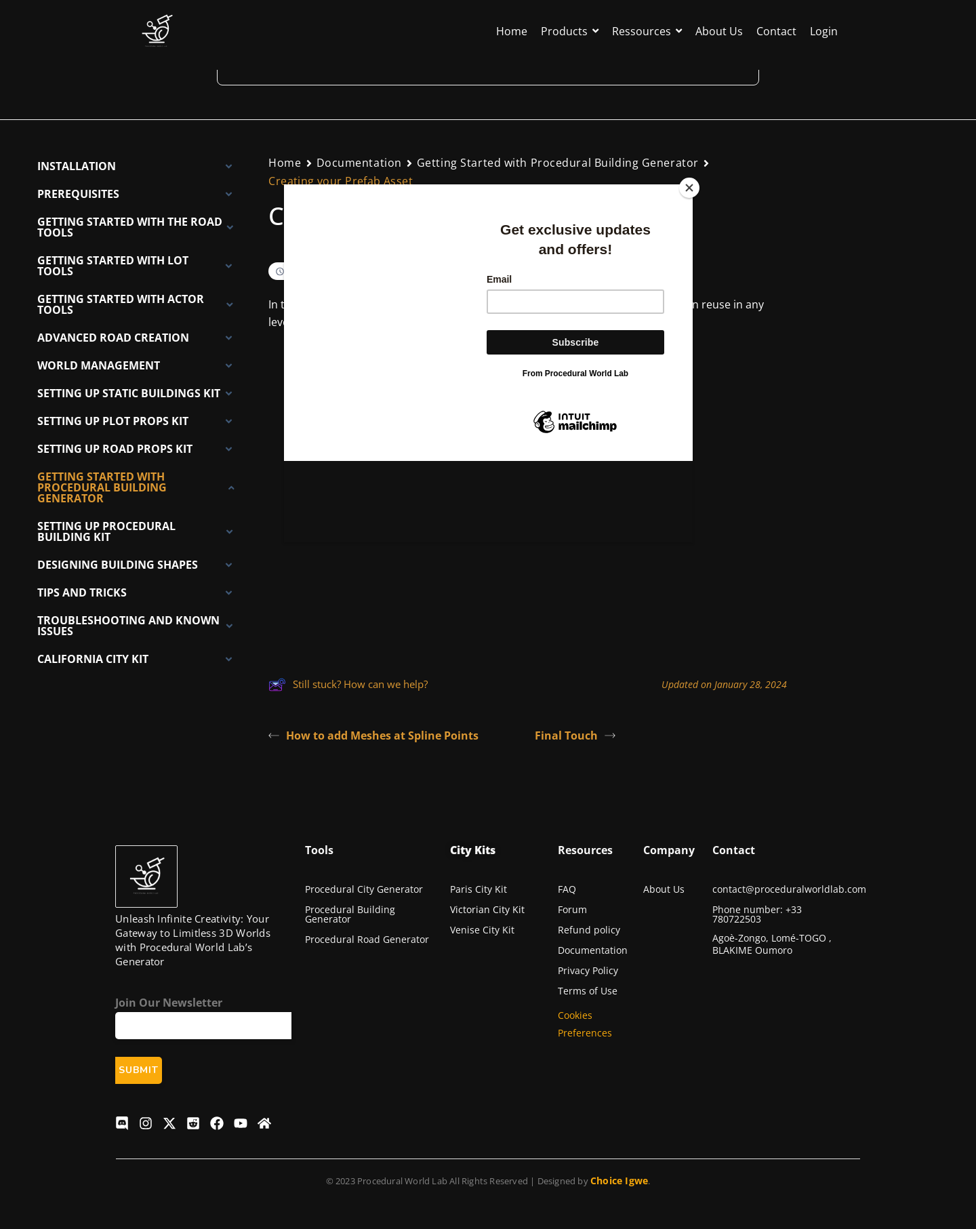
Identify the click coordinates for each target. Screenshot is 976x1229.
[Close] (689, 188)
